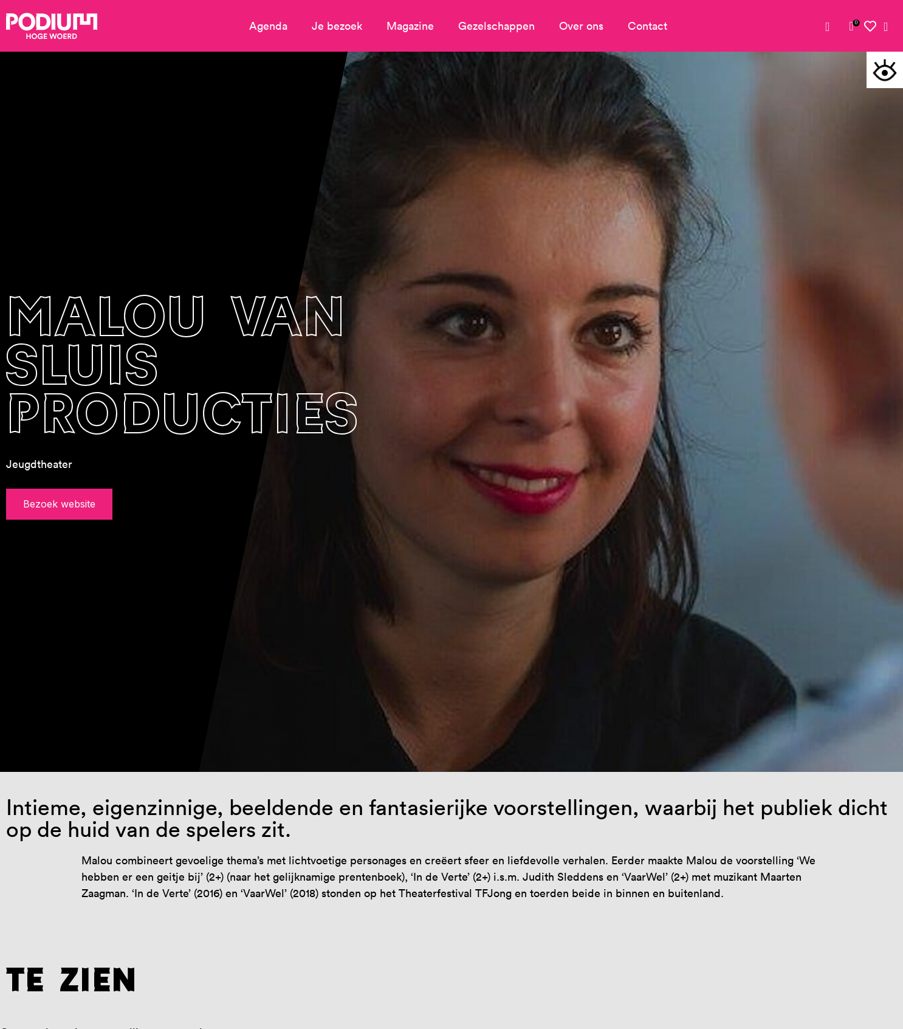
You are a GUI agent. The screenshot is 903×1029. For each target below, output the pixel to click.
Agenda (268, 26)
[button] (885, 70)
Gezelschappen (496, 26)
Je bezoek (337, 26)
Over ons (581, 26)
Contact (647, 26)
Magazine (410, 26)
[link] (851, 26)
